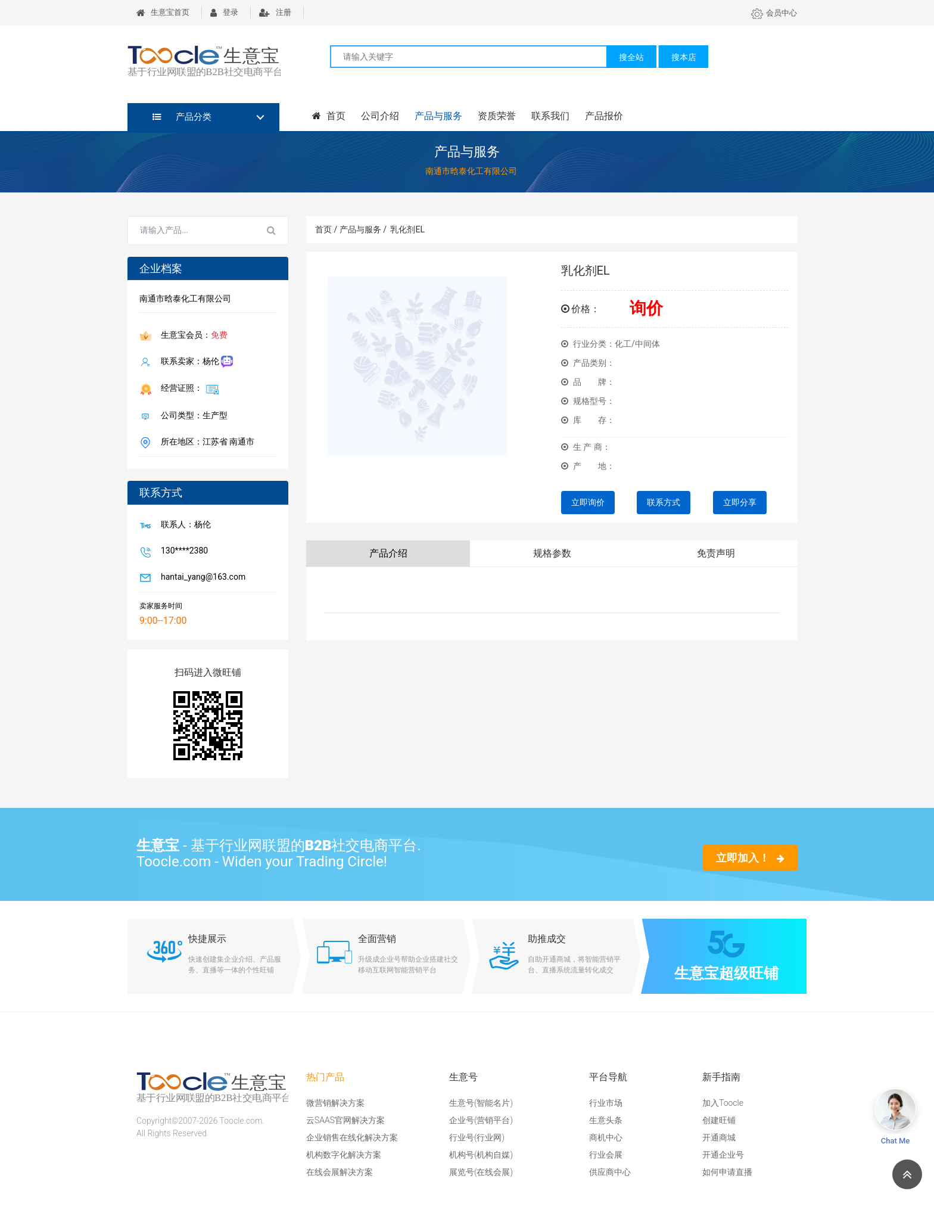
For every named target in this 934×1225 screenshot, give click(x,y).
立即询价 (588, 502)
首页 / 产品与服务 (351, 229)
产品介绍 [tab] (388, 553)
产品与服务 (438, 116)
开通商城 (719, 1137)
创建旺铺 (719, 1120)
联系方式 (663, 502)
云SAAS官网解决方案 (345, 1120)
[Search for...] (192, 230)
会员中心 (774, 12)
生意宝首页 (162, 12)
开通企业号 (723, 1154)
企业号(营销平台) (481, 1120)
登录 (224, 12)
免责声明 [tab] (716, 553)
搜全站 (631, 57)
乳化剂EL (407, 229)
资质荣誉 (497, 116)
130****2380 (182, 552)
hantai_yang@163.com (200, 578)
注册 (275, 12)
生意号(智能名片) (481, 1103)
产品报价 (604, 116)
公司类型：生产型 (192, 416)
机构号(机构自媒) (481, 1154)
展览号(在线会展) (481, 1172)
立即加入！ (750, 857)
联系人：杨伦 (183, 525)
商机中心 (605, 1137)
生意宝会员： (192, 336)
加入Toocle (722, 1103)
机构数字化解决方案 (343, 1154)
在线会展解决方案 (339, 1172)
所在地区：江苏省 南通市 (205, 443)
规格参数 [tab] (552, 553)
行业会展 (605, 1154)
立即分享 (739, 502)
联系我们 (550, 116)
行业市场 (605, 1103)
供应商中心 (610, 1172)
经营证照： (187, 389)
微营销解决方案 (335, 1103)
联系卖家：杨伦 (194, 362)
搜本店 (683, 57)
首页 (328, 116)
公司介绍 (380, 116)
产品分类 (181, 116)
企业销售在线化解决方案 (352, 1137)
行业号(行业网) (477, 1137)
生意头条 (605, 1120)
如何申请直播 (727, 1172)
